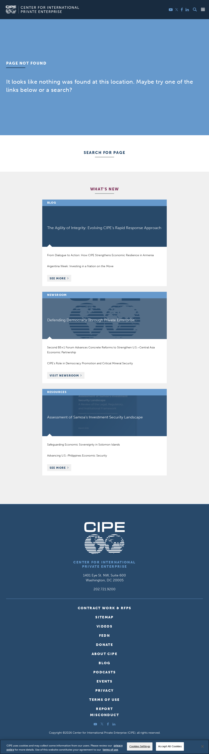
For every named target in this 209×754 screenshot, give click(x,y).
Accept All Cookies (169, 746)
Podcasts (104, 672)
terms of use (110, 749)
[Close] (202, 746)
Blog (104, 663)
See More (60, 279)
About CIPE (104, 654)
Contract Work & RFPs (104, 608)
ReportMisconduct (104, 712)
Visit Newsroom (64, 375)
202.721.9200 (104, 589)
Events (104, 681)
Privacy (104, 690)
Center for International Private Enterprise (104, 564)
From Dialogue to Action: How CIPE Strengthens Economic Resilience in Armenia (100, 255)
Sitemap (104, 617)
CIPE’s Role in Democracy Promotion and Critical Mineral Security (90, 363)
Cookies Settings (139, 746)
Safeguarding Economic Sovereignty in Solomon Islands (83, 444)
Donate (104, 645)
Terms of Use (104, 700)
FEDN (104, 635)
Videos (104, 626)
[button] (203, 9)
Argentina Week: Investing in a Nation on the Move (80, 266)
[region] (104, 747)
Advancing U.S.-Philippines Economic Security (77, 455)
